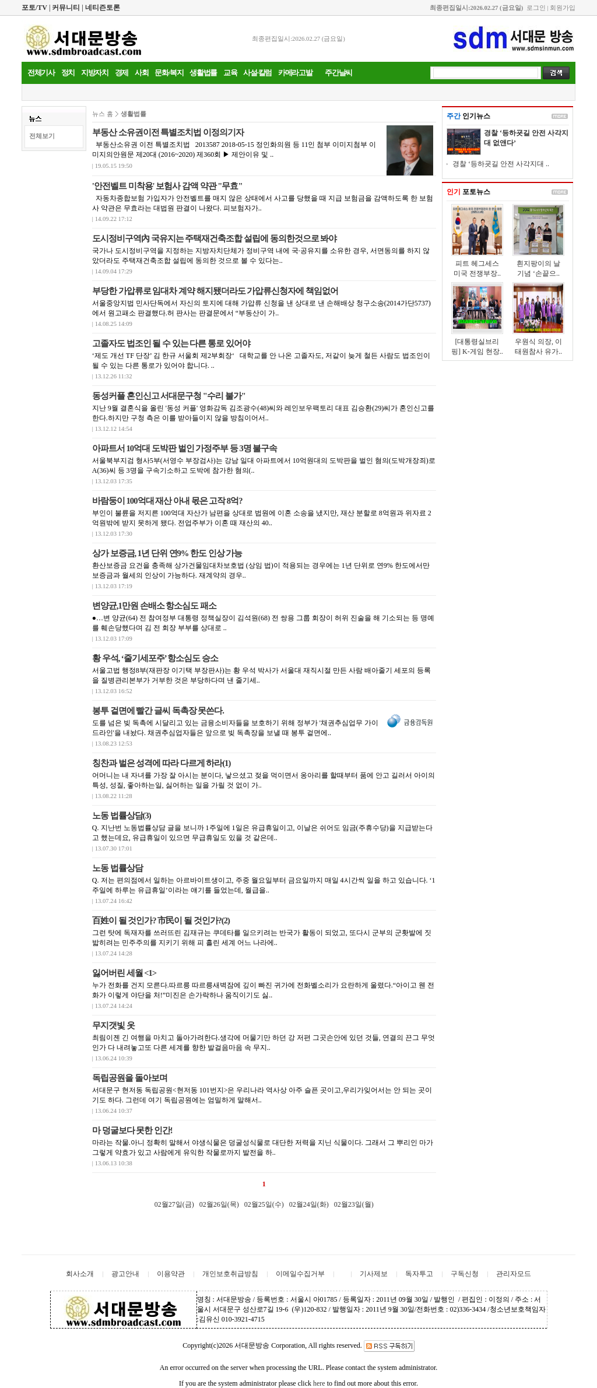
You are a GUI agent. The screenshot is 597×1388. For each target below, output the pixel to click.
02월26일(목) (219, 1204)
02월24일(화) (309, 1204)
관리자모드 (513, 1274)
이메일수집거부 (300, 1274)
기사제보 (374, 1274)
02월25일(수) (264, 1204)
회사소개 (80, 1274)
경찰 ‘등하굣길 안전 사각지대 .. (500, 164)
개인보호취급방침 (230, 1274)
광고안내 (125, 1274)
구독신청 (465, 1274)
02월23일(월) (354, 1204)
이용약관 (171, 1274)
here (319, 1383)
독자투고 (419, 1274)
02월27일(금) (174, 1204)
